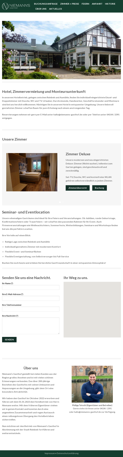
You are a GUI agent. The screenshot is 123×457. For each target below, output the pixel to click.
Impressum (50, 453)
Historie (110, 3)
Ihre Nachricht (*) (30, 325)
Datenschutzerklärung (67, 453)
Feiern (85, 3)
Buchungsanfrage (46, 3)
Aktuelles (55, 8)
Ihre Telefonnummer (30, 308)
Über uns (41, 8)
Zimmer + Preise (69, 3)
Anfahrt (97, 3)
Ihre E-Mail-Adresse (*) (30, 298)
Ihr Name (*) (30, 287)
